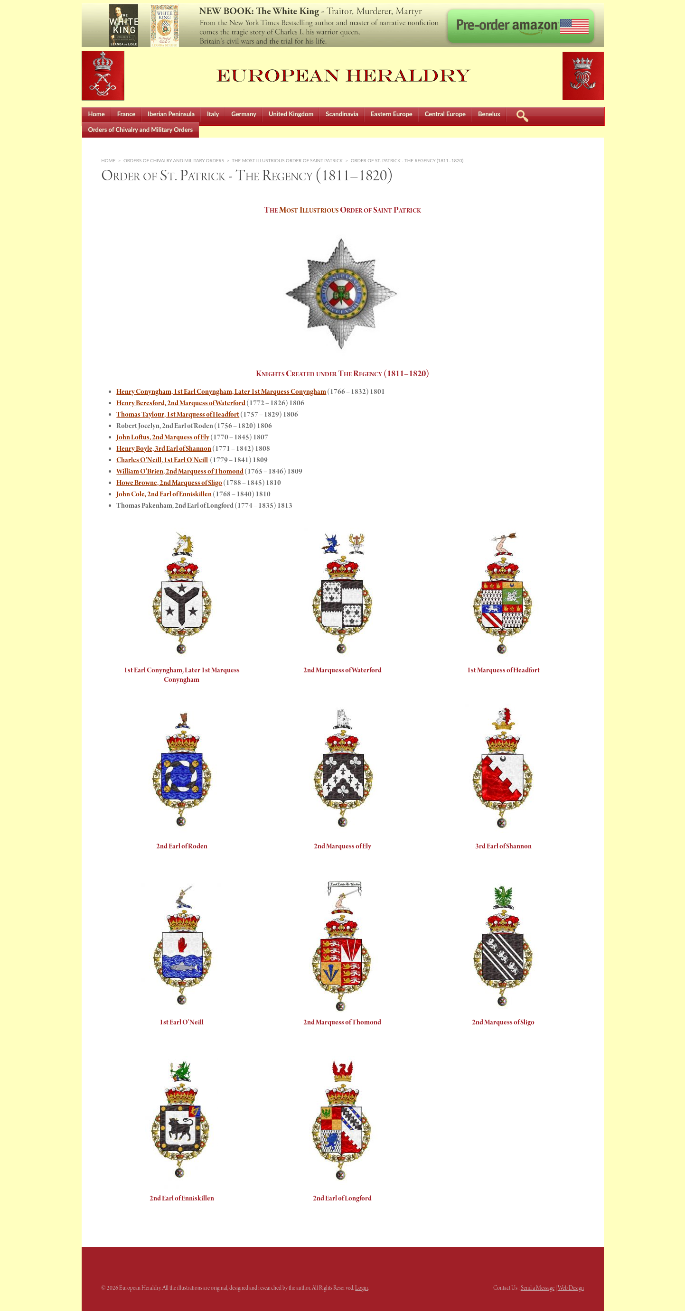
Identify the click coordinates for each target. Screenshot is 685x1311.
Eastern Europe (392, 114)
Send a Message (537, 1288)
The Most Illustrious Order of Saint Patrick (287, 160)
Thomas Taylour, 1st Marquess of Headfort (177, 414)
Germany (243, 114)
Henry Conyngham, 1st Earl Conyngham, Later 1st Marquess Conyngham (221, 392)
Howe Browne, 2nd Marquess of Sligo (169, 483)
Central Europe (445, 114)
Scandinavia (342, 114)
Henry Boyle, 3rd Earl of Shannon (163, 449)
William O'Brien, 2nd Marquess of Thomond (180, 471)
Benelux (489, 114)
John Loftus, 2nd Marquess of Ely (162, 437)
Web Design (571, 1288)
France (126, 114)
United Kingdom (291, 114)
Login (361, 1288)
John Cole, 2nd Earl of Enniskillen (164, 494)
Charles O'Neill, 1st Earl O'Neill (162, 460)
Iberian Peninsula (171, 114)
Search (522, 114)
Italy (213, 114)
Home (96, 114)
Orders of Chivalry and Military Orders (140, 129)
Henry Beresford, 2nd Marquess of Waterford (180, 403)
